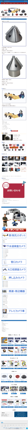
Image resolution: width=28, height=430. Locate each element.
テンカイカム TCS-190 (17, 345)
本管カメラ (7, 3)
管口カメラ (18, 3)
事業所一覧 (19, 416)
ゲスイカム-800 (10, 345)
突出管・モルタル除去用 (17, 381)
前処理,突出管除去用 (4, 381)
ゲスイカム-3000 (23, 345)
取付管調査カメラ (4, 368)
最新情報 (16, 416)
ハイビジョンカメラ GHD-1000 (4, 345)
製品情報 (23, 416)
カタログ (25, 416)
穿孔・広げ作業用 (10, 381)
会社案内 (4, 3)
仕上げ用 (24, 381)
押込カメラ (15, 3)
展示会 (24, 3)
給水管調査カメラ (23, 368)
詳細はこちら (4, 393)
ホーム (1, 3)
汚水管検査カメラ (17, 368)
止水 (20, 3)
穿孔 (22, 3)
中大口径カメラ (11, 3)
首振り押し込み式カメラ (10, 368)
